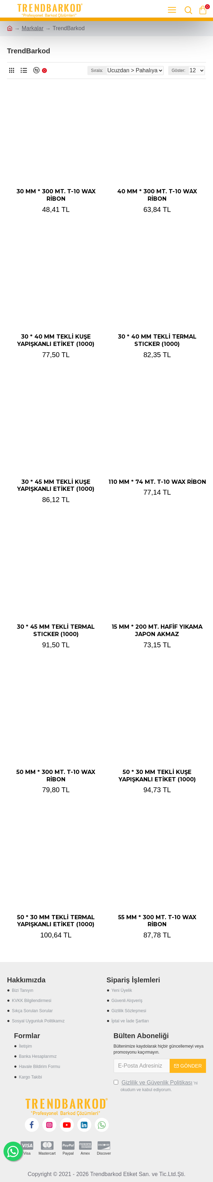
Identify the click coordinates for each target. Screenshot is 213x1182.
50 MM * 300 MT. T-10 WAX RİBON (55, 776)
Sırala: (97, 70)
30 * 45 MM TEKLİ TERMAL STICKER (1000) (56, 630)
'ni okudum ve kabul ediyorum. (156, 1085)
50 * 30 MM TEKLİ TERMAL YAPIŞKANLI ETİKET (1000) (56, 921)
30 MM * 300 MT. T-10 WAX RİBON (55, 195)
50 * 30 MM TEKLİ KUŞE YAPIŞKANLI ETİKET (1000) (157, 776)
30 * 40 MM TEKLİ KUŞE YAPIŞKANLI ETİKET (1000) (55, 340)
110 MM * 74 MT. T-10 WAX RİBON (157, 482)
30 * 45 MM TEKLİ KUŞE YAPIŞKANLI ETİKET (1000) (55, 486)
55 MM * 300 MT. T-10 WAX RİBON (157, 921)
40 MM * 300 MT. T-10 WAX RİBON (157, 195)
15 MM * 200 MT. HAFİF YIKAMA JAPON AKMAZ (157, 630)
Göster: (178, 70)
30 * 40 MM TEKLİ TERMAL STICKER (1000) (157, 340)
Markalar (32, 28)
